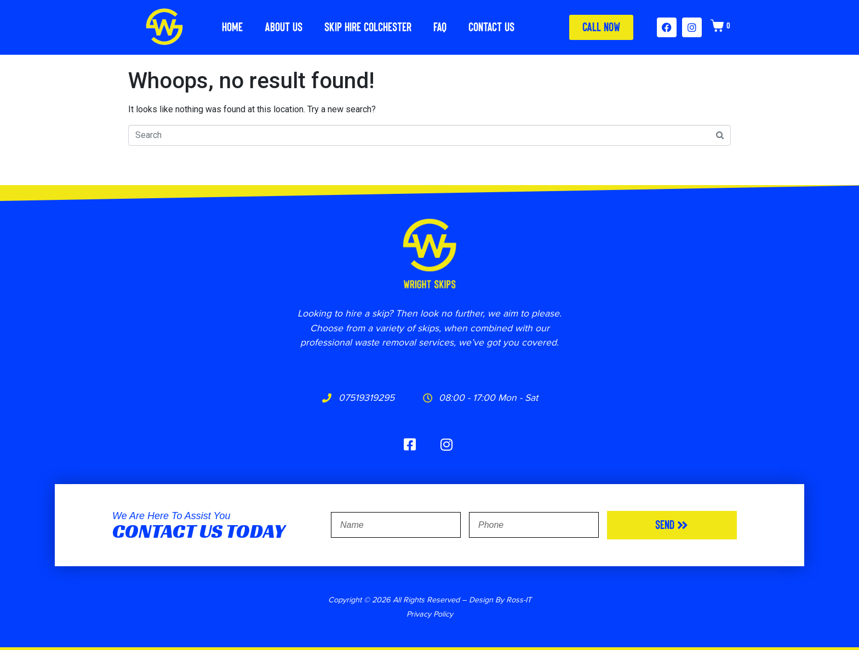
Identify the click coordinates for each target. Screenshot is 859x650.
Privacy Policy (429, 613)
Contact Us (491, 27)
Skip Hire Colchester (367, 27)
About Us (283, 27)
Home (232, 27)
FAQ (439, 27)
